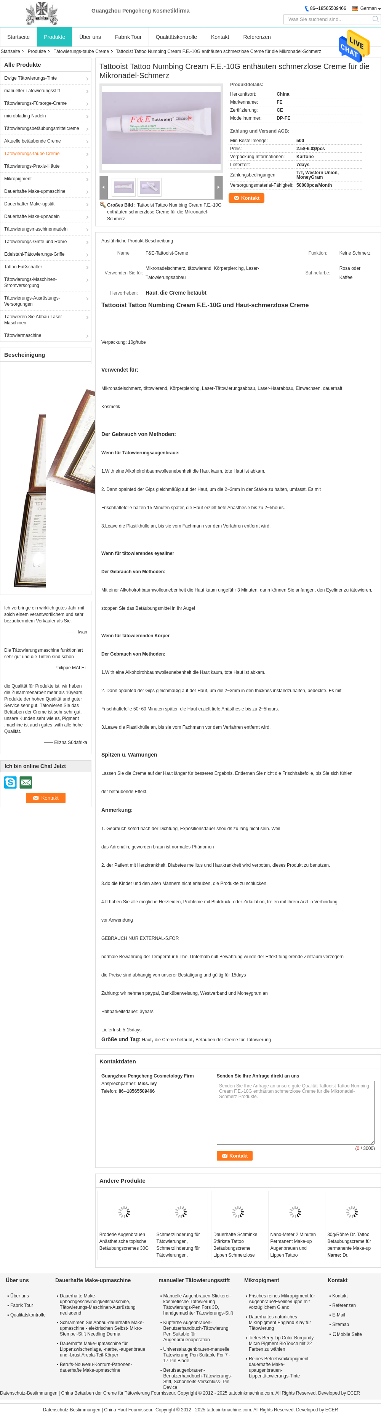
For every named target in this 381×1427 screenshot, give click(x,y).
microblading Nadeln (25, 116)
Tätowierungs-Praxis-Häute (31, 166)
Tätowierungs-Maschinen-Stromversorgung (30, 282)
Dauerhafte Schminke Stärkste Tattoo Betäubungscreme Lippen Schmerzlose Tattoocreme (235, 1248)
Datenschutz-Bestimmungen (29, 1393)
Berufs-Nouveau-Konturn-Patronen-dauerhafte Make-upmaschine (96, 1367)
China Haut (115, 1410)
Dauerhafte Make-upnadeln (31, 216)
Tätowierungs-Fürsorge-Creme (35, 103)
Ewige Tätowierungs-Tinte (30, 78)
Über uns (90, 37)
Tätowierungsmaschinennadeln (35, 229)
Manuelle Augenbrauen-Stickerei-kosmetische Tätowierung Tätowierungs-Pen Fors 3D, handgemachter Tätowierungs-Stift (198, 1304)
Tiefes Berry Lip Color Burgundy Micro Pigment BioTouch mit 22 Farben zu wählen (281, 1343)
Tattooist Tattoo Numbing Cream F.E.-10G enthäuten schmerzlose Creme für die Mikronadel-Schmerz (164, 211)
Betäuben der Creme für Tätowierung (233, 1039)
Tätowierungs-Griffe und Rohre (35, 241)
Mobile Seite (347, 1334)
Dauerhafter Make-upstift (29, 204)
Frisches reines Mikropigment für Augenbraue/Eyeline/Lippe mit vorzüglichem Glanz (282, 1301)
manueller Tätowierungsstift (32, 90)
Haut (147, 1039)
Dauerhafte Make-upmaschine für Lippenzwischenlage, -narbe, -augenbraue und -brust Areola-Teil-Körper (102, 1349)
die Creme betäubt (173, 1039)
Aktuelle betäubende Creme (32, 141)
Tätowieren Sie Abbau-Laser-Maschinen (33, 319)
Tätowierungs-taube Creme (81, 51)
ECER (353, 1393)
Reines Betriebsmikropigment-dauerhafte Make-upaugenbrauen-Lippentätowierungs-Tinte (279, 1367)
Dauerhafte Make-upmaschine (35, 191)
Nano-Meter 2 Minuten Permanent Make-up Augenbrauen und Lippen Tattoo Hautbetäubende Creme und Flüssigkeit (295, 1251)
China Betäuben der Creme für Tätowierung (105, 1393)
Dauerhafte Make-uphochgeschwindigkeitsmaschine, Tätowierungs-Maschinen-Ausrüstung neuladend (98, 1304)
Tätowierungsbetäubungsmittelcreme (41, 128)
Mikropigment (18, 178)
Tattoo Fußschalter (23, 266)
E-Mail (338, 1315)
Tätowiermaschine (22, 335)
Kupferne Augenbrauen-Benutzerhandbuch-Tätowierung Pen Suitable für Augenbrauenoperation (196, 1331)
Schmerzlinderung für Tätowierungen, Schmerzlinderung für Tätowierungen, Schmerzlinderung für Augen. (178, 1251)
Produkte (54, 37)
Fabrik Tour (128, 37)
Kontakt (220, 37)
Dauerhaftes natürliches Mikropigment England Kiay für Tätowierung (280, 1322)
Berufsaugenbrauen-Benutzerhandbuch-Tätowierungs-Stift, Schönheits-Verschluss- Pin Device (197, 1379)
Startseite (18, 37)
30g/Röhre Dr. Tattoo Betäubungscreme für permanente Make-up (349, 1241)
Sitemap (340, 1324)
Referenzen (257, 37)
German (368, 8)
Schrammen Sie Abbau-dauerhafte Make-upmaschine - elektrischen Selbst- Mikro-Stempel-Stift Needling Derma (102, 1328)
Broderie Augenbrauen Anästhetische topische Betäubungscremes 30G (124, 1241)
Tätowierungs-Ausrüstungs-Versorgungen (32, 301)
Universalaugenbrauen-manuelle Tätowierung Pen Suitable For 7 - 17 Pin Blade (197, 1355)
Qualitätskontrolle (176, 37)
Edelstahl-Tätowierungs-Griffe (34, 254)
